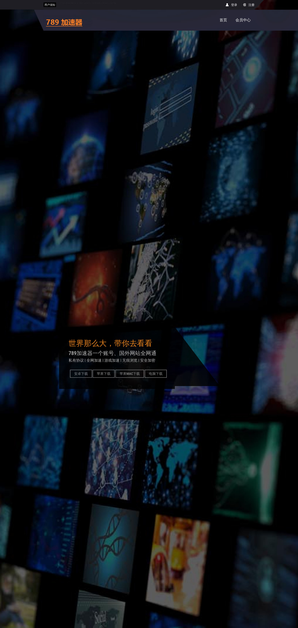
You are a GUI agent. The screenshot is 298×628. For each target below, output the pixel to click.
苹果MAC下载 (131, 373)
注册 (248, 5)
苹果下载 (105, 373)
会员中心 (243, 20)
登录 (231, 5)
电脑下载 (157, 373)
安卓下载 (82, 373)
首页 (223, 20)
